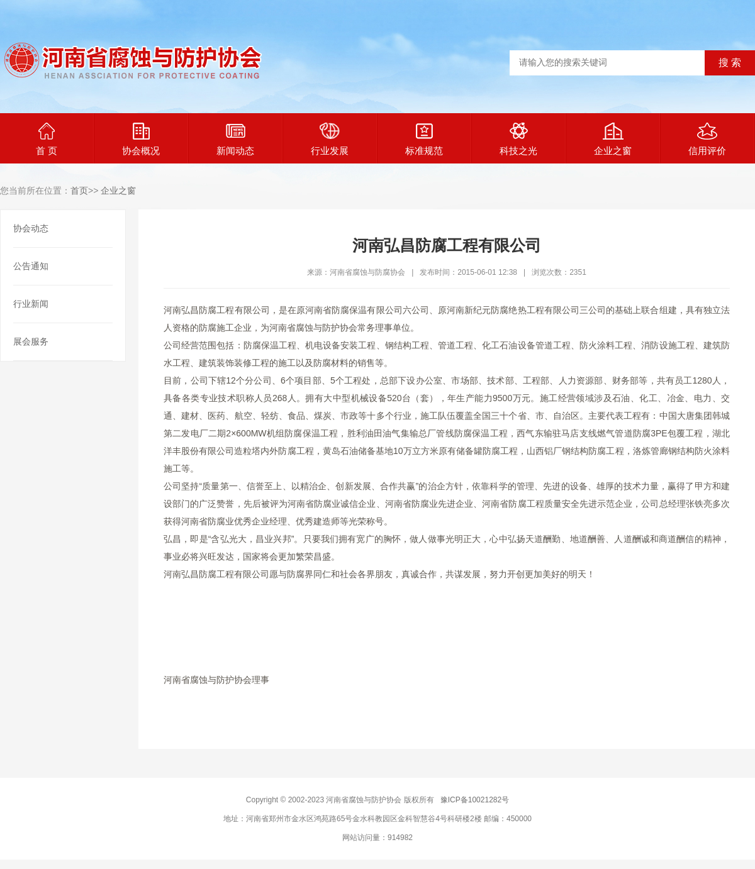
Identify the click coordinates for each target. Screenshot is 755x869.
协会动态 (30, 228)
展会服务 (30, 341)
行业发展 (330, 139)
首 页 (46, 139)
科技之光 (518, 139)
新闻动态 (235, 139)
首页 (79, 190)
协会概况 (141, 139)
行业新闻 (30, 304)
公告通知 (30, 266)
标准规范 (424, 139)
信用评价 (707, 139)
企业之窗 (613, 139)
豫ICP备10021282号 (474, 799)
